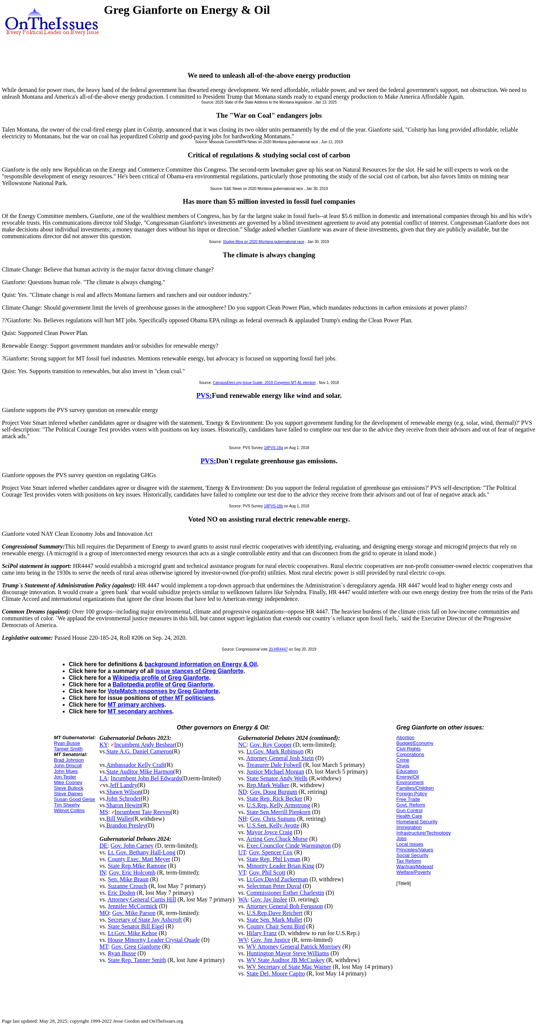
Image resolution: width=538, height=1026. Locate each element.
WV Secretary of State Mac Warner (289, 967)
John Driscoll (67, 765)
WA (243, 899)
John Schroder (123, 798)
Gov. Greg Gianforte (136, 946)
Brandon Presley (126, 825)
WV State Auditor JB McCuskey (286, 960)
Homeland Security (416, 821)
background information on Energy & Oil (201, 664)
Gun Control (409, 810)
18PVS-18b (273, 506)
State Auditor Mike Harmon (139, 771)
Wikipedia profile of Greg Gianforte (160, 678)
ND (242, 792)
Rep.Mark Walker (268, 785)
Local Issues (409, 844)
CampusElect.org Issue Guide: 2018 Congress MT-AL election (264, 383)
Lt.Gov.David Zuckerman (277, 879)
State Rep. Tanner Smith (137, 960)
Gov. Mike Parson (134, 913)
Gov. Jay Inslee (269, 899)
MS (103, 812)
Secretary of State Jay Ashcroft (145, 919)
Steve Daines (68, 793)
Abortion (405, 737)
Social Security (412, 855)
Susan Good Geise (74, 799)
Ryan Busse (67, 743)
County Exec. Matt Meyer (139, 859)
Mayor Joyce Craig (270, 832)
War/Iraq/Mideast (414, 866)
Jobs (401, 838)
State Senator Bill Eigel (136, 926)
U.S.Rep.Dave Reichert (275, 913)
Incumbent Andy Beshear (144, 744)
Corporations (410, 754)
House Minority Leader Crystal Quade (154, 940)
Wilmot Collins (69, 810)
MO (104, 913)
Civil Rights (408, 749)
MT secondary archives (140, 711)
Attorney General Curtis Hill (142, 899)
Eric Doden (121, 893)
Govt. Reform (410, 805)
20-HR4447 (278, 649)
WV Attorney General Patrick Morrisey (294, 946)
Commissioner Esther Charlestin (285, 893)
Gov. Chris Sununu (273, 818)
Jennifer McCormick (133, 906)
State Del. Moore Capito (276, 973)
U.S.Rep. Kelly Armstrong (278, 805)
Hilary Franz (262, 933)
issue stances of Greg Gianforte (199, 671)
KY (103, 744)
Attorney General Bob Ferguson (284, 906)
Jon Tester (65, 777)
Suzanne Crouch (127, 886)
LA (103, 778)
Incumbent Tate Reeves (143, 812)
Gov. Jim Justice (270, 940)
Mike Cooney (68, 782)
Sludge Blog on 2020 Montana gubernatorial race (263, 242)
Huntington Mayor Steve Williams (288, 953)
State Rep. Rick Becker (274, 798)
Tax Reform (408, 861)
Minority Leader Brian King (280, 866)
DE (103, 845)
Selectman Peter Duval (274, 886)
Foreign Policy (411, 793)
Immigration (409, 827)
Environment (410, 782)
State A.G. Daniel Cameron (139, 751)
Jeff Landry (123, 785)
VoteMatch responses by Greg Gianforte (163, 691)
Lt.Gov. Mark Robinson (275, 751)
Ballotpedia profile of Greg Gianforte (162, 684)
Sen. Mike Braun (128, 879)
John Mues (66, 771)
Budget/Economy (414, 743)
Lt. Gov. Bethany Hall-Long (142, 852)
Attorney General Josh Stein (280, 758)
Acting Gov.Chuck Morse (277, 839)
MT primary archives (136, 704)
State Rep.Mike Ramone (137, 866)
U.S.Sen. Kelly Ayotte (273, 825)
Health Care (409, 816)
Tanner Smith (68, 749)
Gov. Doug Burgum (273, 792)
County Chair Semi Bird (276, 926)
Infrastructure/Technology (423, 833)
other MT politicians (186, 698)
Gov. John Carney (132, 845)
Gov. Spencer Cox (271, 852)
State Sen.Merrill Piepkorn (278, 812)
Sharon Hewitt (123, 805)
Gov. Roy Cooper (270, 744)
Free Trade (408, 799)
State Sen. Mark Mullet (274, 919)
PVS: (204, 395)
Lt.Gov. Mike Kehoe (132, 933)
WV (243, 940)
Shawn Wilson (123, 792)
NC (242, 744)
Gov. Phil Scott (267, 872)
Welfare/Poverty (413, 872)
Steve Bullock (68, 788)
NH (242, 818)
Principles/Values (414, 850)
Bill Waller (119, 818)
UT (242, 852)
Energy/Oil (407, 777)
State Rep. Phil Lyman (273, 859)
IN (102, 872)
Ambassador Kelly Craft (135, 765)
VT (242, 872)
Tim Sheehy (67, 805)
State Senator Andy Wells (277, 778)
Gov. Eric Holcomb (132, 872)
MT (103, 946)
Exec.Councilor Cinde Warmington (289, 845)
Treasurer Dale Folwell (274, 765)
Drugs (402, 765)
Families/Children (415, 788)
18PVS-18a (273, 448)
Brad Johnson (69, 760)
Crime (402, 760)
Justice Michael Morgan (275, 771)
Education (407, 771)
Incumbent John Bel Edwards (146, 778)
